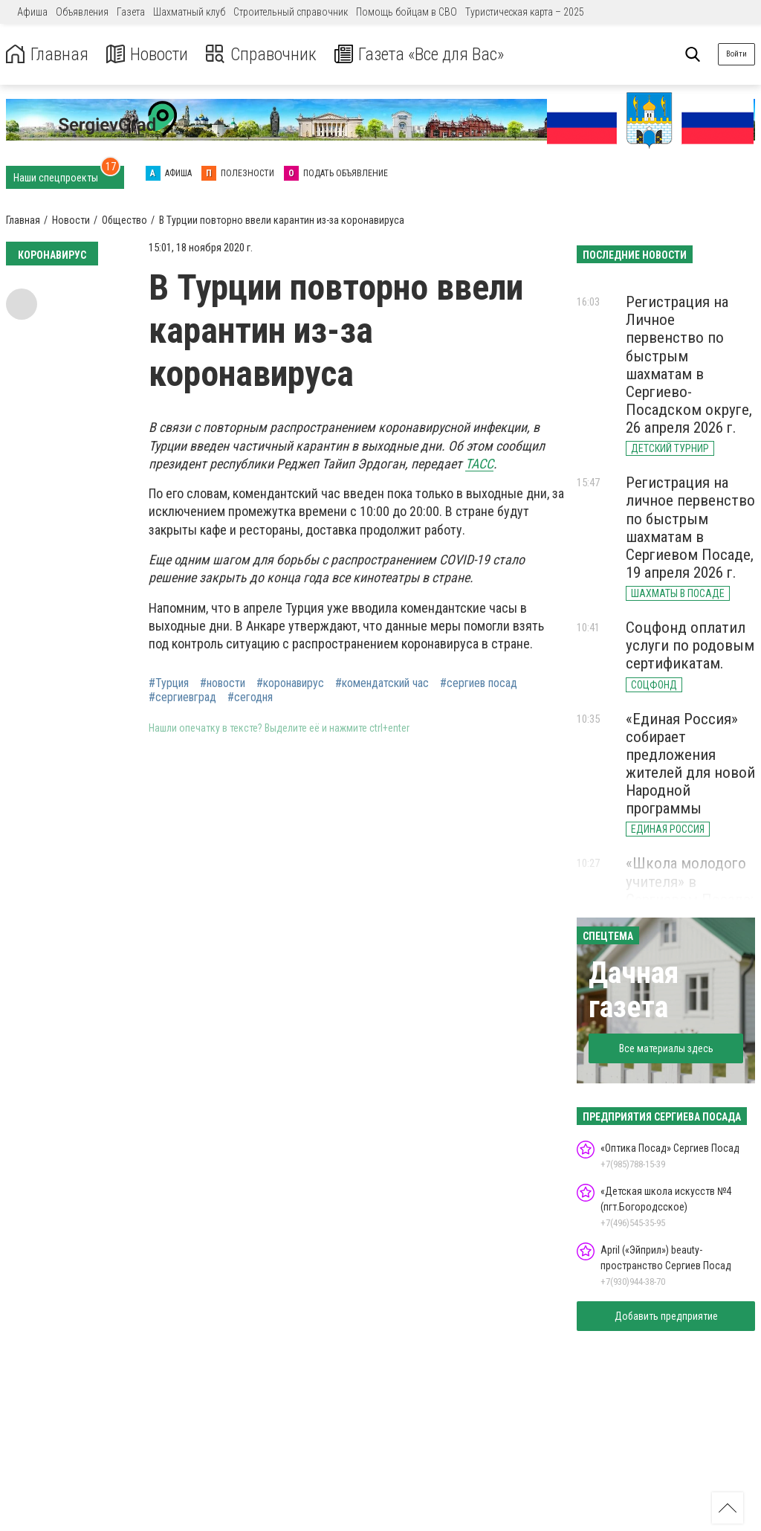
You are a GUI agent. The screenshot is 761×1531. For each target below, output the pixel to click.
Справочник (262, 55)
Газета (131, 12)
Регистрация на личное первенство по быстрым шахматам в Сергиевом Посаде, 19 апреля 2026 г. (690, 527)
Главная (47, 55)
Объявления (82, 12)
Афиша (32, 12)
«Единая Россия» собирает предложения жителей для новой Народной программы (690, 764)
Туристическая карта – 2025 (524, 12)
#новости (222, 683)
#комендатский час (382, 683)
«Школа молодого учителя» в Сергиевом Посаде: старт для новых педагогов (690, 899)
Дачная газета (634, 990)
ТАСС (479, 463)
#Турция (169, 683)
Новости (148, 55)
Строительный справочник (290, 12)
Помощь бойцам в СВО (406, 12)
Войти (736, 54)
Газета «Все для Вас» (423, 55)
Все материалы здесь (666, 1048)
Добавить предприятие (666, 1316)
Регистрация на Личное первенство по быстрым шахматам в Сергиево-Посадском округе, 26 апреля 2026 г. (689, 364)
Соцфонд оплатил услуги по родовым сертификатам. (690, 645)
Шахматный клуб (189, 12)
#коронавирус (290, 683)
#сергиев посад (478, 683)
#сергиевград (182, 697)
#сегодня (250, 697)
